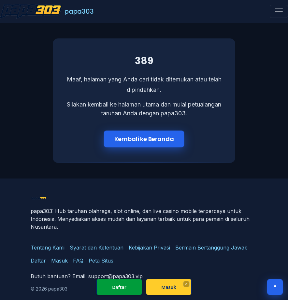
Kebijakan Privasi (149, 247)
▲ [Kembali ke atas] (275, 285)
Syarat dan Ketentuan (96, 247)
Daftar (38, 260)
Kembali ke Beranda (144, 139)
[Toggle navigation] (279, 11)
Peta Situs (101, 260)
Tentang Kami (48, 247)
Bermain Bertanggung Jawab (211, 247)
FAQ (78, 260)
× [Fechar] (186, 284)
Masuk (59, 260)
